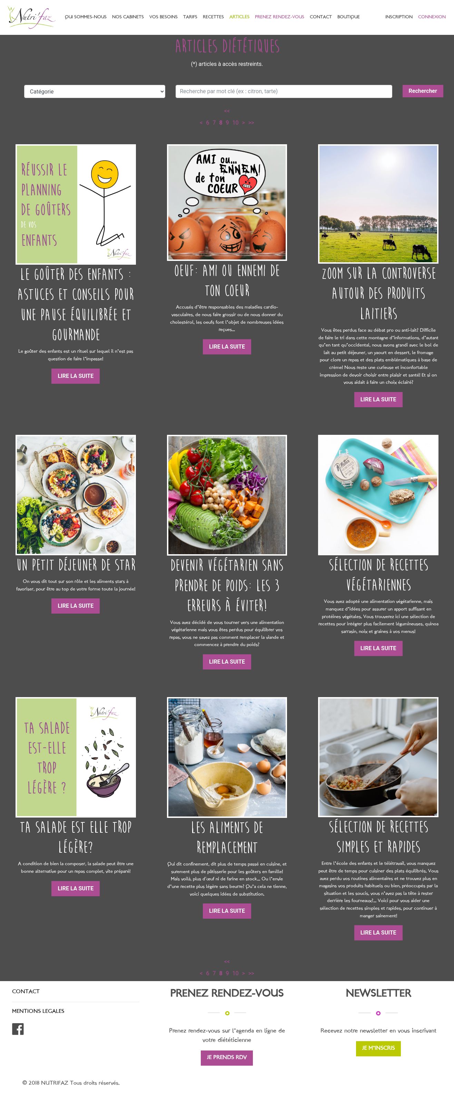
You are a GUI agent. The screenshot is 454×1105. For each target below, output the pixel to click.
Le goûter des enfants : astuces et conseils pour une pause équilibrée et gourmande (75, 305)
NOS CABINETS (128, 17)
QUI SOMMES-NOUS (86, 17)
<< (227, 111)
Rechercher (423, 91)
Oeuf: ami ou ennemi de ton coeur (226, 281)
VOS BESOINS (163, 17)
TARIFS (190, 17)
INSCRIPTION (399, 17)
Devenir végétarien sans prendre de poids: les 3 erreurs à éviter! (226, 586)
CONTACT (321, 17)
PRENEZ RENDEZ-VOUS (279, 17)
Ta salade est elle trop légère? (75, 837)
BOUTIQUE (348, 17)
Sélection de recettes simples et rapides (378, 837)
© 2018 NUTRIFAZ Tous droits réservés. (71, 1083)
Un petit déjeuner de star (76, 565)
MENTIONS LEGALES (38, 1011)
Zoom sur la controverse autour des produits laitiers (378, 294)
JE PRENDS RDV (227, 1057)
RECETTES (213, 17)
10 (236, 122)
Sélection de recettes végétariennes (378, 575)
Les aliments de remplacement (227, 838)
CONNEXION (432, 17)
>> (251, 122)
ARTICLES (239, 17)
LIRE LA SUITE (75, 376)
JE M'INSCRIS (378, 1048)
